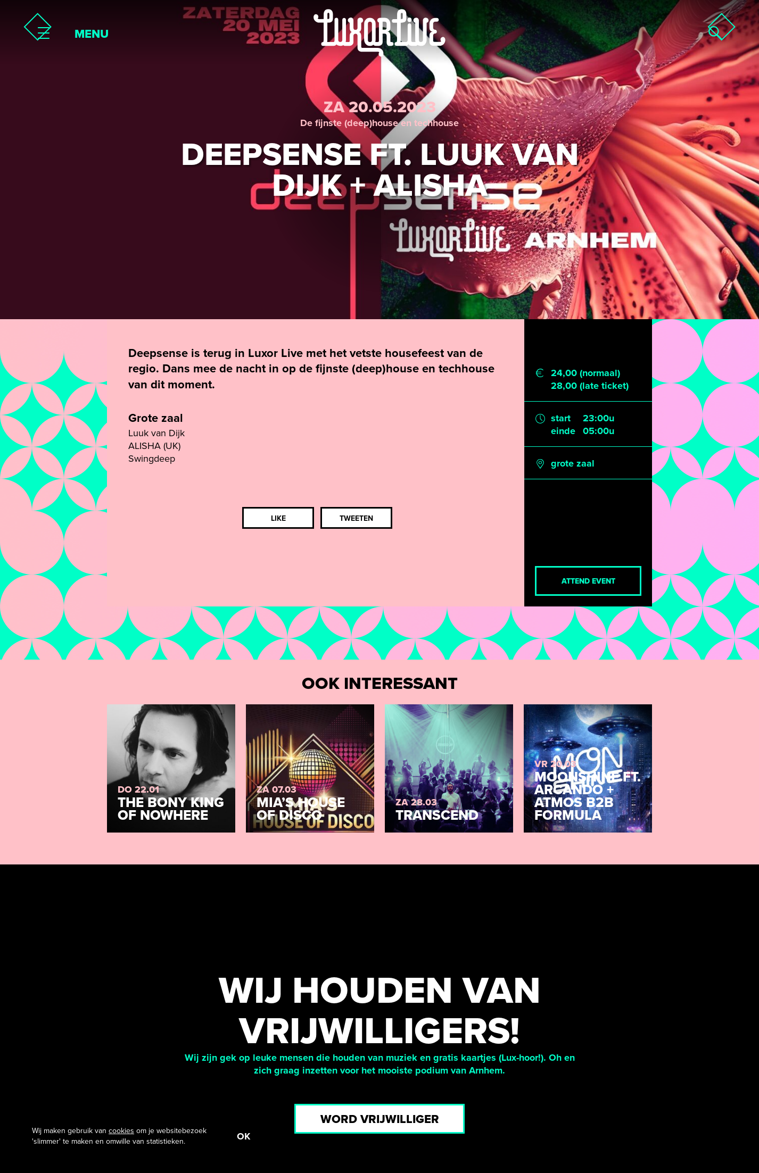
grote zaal (573, 463)
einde (563, 431)
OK (243, 1136)
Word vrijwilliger (379, 1119)
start (561, 418)
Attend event (588, 581)
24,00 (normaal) (585, 373)
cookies (121, 1130)
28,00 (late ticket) (590, 386)
